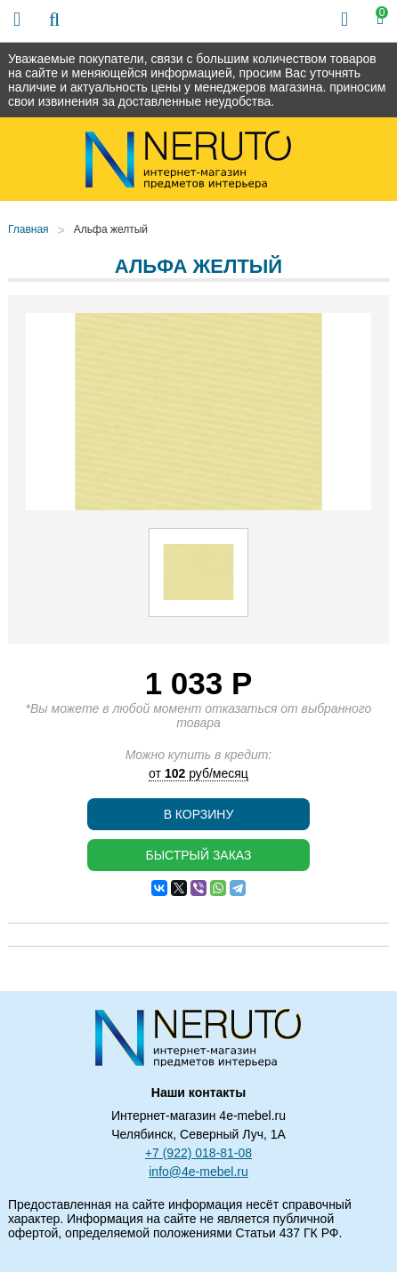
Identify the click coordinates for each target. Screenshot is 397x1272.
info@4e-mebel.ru (198, 1171)
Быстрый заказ (198, 855)
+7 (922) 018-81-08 (198, 1153)
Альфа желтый (111, 229)
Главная (28, 229)
